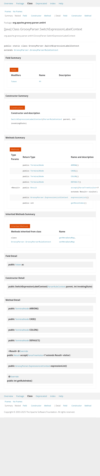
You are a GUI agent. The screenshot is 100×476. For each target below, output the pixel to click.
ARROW (73, 165)
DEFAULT (75, 182)
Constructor (36, 15)
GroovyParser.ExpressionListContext (49, 197)
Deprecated (41, 3)
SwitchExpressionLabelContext (26, 119)
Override (24, 351)
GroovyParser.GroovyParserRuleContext (36, 50)
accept (74, 187)
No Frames (17, 11)
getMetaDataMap (67, 237)
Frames (8, 11)
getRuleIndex (77, 203)
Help (61, 3)
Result (33, 187)
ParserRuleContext (52, 119)
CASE (73, 170)
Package (20, 3)
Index (52, 3)
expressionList (78, 197)
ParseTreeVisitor (87, 187)
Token (14, 81)
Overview (8, 3)
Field (25, 15)
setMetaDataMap (67, 241)
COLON (73, 176)
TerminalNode (37, 165)
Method (47, 15)
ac (40, 81)
